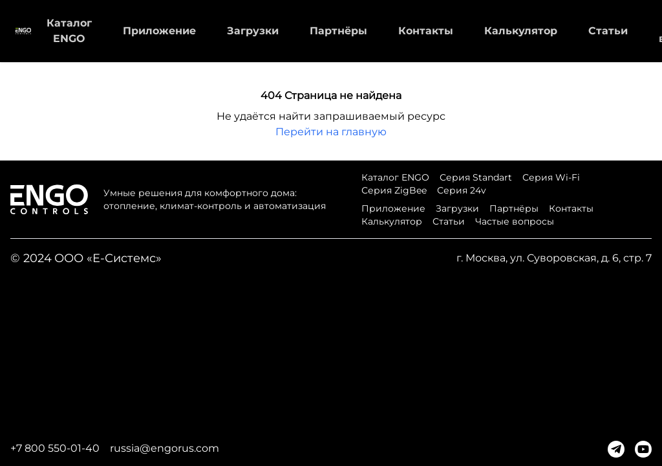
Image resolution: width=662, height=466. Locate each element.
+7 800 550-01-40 (55, 448)
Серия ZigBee (394, 190)
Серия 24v (461, 190)
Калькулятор (520, 31)
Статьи (608, 31)
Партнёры (338, 31)
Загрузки (253, 31)
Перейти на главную (331, 132)
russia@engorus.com (164, 448)
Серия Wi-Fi (551, 177)
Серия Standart (476, 177)
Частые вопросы (514, 221)
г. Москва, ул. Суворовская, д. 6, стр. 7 (554, 258)
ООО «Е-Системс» (108, 258)
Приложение (159, 31)
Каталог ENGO (395, 177)
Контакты (425, 31)
